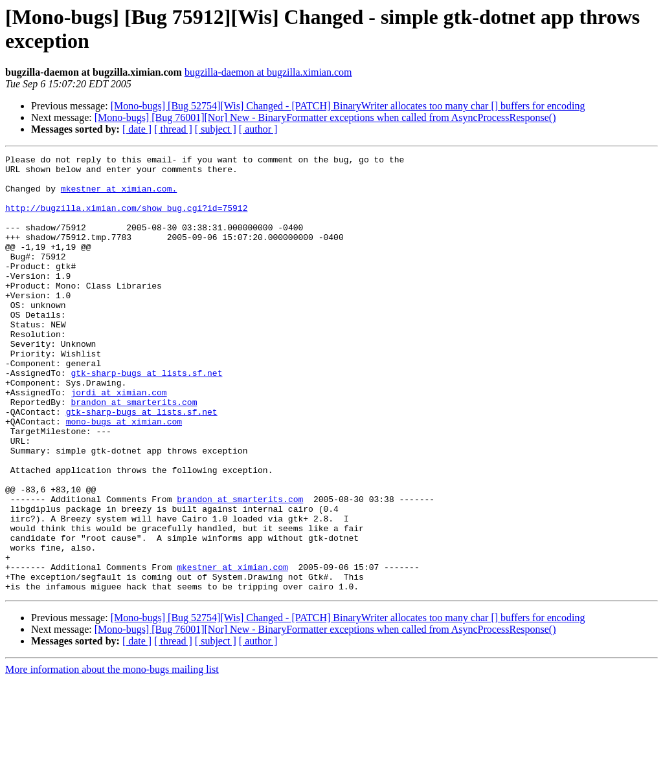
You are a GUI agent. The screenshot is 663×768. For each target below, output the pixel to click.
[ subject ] (215, 129)
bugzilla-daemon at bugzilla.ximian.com (268, 72)
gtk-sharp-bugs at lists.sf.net (146, 417)
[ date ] (137, 129)
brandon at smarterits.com (134, 452)
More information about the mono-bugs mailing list (112, 756)
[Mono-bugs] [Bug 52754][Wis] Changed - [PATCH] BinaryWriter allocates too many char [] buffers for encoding (348, 105)
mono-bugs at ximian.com (124, 475)
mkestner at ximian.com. (119, 196)
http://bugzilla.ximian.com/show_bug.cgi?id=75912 (126, 219)
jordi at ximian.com (118, 440)
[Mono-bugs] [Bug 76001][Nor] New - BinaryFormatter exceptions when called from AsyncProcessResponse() (325, 117)
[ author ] (258, 129)
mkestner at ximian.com (232, 650)
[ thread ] (173, 129)
